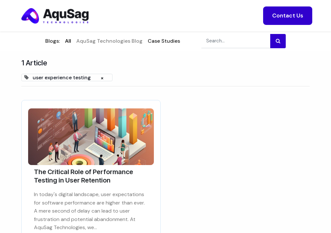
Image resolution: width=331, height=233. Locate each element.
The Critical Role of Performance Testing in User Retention (83, 176)
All (68, 41)
